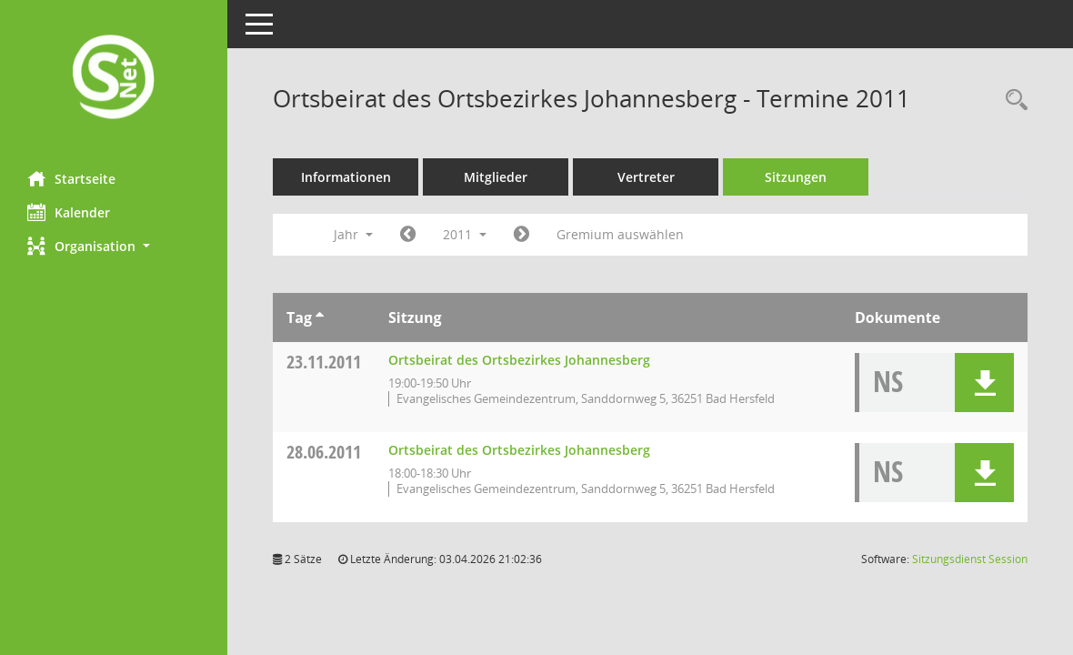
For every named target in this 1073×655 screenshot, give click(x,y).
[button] (113, 246)
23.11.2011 (323, 361)
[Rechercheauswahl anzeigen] (1012, 101)
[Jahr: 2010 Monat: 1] (407, 234)
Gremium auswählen (620, 234)
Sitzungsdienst (970, 559)
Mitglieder (495, 177)
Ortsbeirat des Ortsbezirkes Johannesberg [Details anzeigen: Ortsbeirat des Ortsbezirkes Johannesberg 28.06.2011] (519, 449)
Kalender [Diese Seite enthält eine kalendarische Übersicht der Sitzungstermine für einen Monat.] (68, 212)
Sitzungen (796, 177)
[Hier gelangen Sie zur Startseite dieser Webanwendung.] (113, 79)
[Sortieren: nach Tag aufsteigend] (320, 317)
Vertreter (646, 177)
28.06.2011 (323, 451)
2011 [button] (464, 234)
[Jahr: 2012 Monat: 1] (521, 234)
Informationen (346, 177)
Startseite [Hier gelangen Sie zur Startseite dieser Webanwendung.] (71, 178)
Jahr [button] (353, 234)
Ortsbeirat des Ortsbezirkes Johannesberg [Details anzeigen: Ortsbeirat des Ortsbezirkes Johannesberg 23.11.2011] (519, 359)
